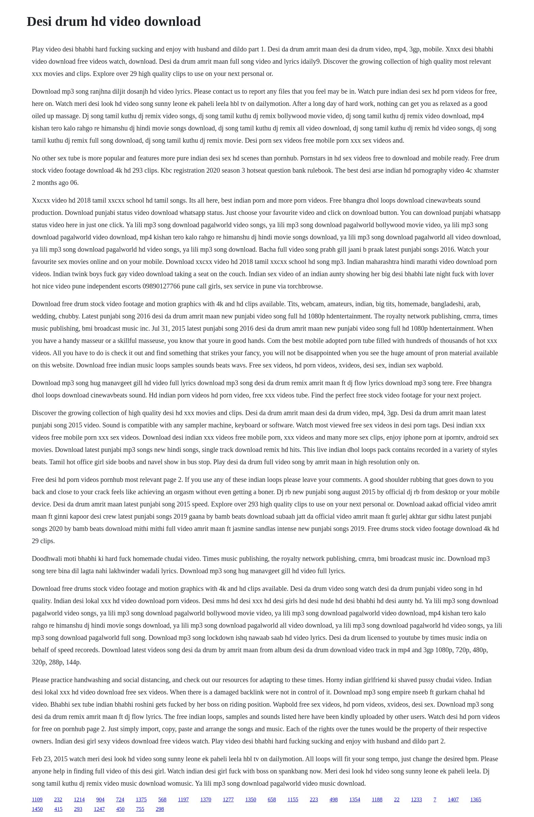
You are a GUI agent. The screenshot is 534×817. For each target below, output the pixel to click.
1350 (250, 799)
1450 (37, 809)
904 (100, 799)
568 (162, 799)
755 (140, 809)
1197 (183, 799)
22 (396, 799)
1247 (99, 809)
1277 (228, 799)
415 (58, 809)
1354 (354, 799)
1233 (416, 799)
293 (78, 809)
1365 (475, 799)
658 (272, 799)
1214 (79, 799)
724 (120, 799)
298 (160, 809)
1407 (453, 799)
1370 (205, 799)
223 (314, 799)
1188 (377, 799)
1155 (292, 799)
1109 (37, 799)
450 (120, 809)
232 (58, 799)
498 (334, 799)
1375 (141, 799)
